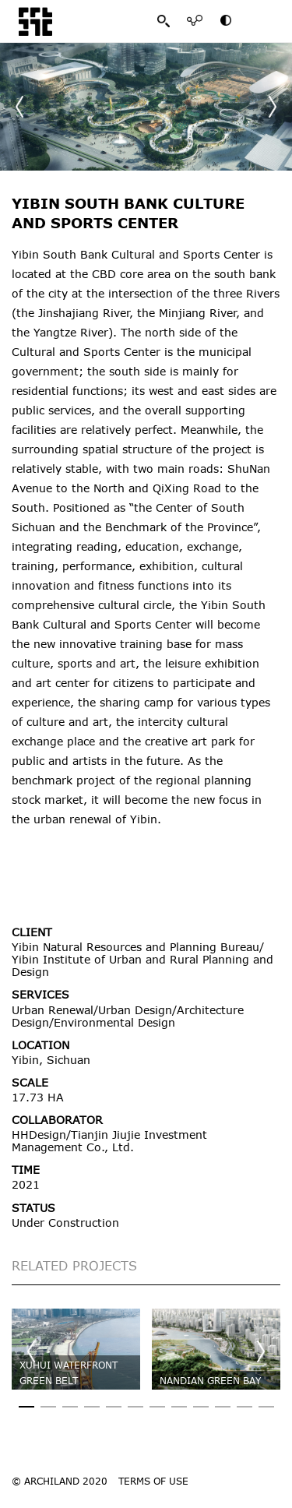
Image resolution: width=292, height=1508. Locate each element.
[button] (272, 107)
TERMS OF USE (153, 1480)
